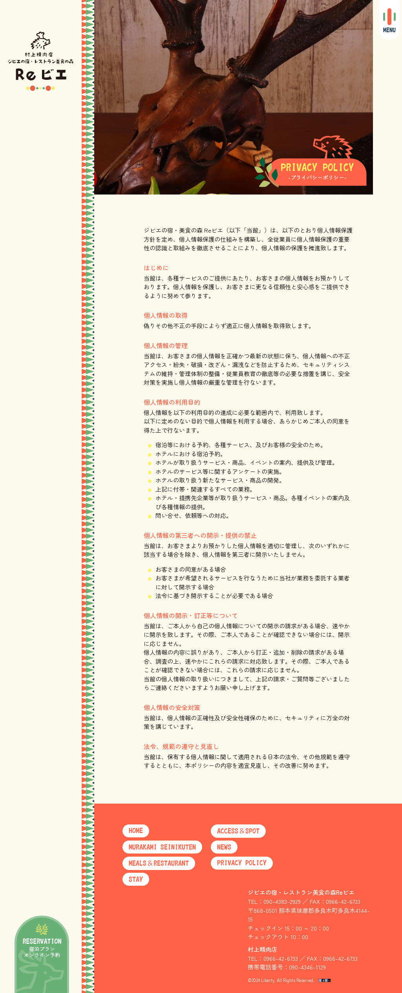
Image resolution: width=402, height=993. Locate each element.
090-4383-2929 (282, 901)
